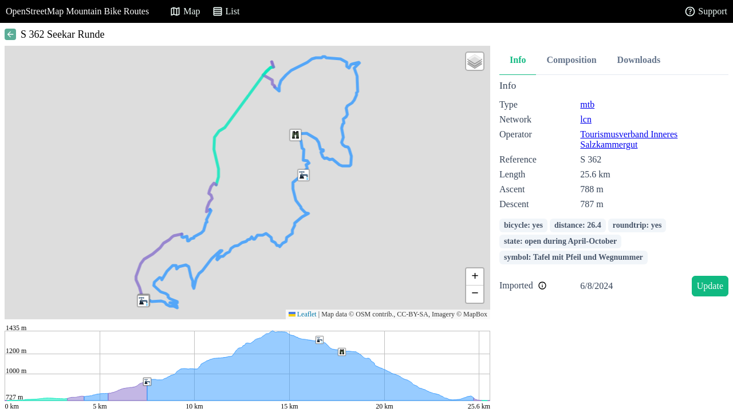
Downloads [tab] (639, 60)
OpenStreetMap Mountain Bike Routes (77, 11)
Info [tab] (518, 60)
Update (710, 286)
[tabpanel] (613, 190)
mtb (587, 104)
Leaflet (303, 314)
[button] (295, 135)
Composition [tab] (571, 60)
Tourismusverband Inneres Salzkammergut (628, 139)
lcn (586, 119)
